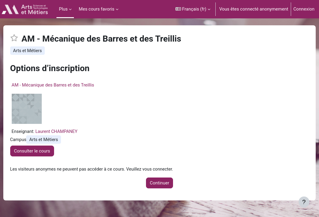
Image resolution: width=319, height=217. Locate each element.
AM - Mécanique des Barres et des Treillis (64, 85)
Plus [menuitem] (63, 9)
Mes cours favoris (96, 9)
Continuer (159, 184)
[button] (193, 9)
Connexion (303, 9)
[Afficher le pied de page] (304, 202)
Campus (29, 140)
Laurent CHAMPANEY (68, 132)
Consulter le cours (43, 151)
